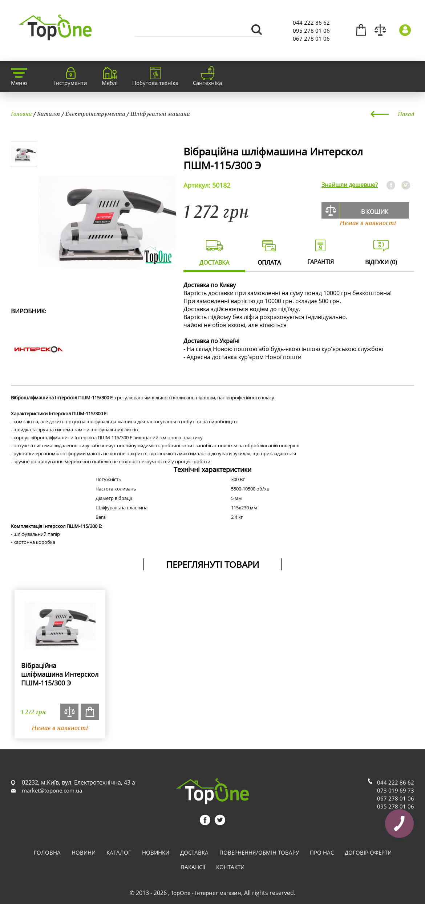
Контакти (230, 867)
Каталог (48, 113)
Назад (406, 114)
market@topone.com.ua (52, 790)
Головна (21, 113)
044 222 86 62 (311, 22)
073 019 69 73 (395, 790)
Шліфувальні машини (160, 113)
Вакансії (193, 867)
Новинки (155, 852)
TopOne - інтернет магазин (206, 892)
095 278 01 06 (311, 30)
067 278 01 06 (311, 38)
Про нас (322, 852)
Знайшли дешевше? (349, 185)
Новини (84, 852)
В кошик (374, 212)
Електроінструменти (95, 113)
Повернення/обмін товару (259, 852)
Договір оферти (368, 852)
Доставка (194, 852)
